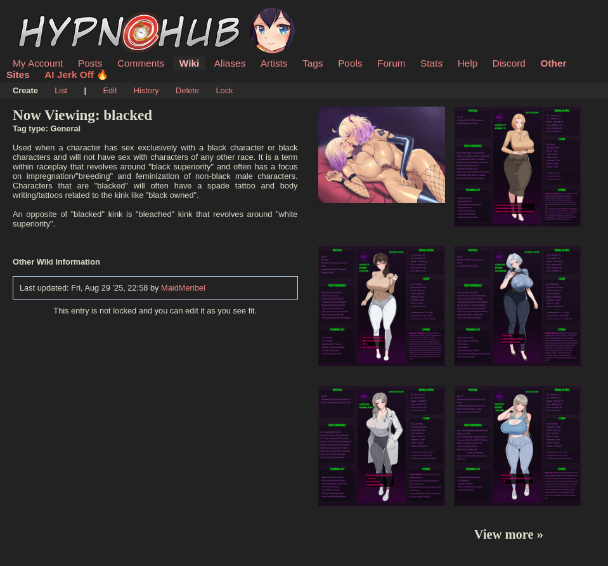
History (146, 90)
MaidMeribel (183, 288)
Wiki (189, 63)
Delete (187, 90)
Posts (90, 63)
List (61, 90)
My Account (38, 63)
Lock (224, 90)
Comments (140, 63)
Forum (391, 63)
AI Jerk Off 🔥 (76, 74)
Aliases (230, 63)
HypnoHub (47, 14)
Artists (274, 63)
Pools (350, 63)
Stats (431, 63)
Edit (110, 90)
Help (468, 63)
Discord (509, 63)
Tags (312, 63)
